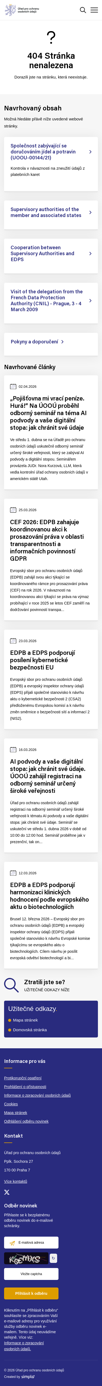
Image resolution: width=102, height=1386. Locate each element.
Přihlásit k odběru (31, 1293)
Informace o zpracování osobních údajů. (24, 1346)
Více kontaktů (15, 1181)
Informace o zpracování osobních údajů (37, 1095)
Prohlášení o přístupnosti (25, 1087)
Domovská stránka (30, 1029)
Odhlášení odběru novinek (26, 1121)
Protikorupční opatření (23, 1078)
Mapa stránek (25, 1020)
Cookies (11, 1104)
